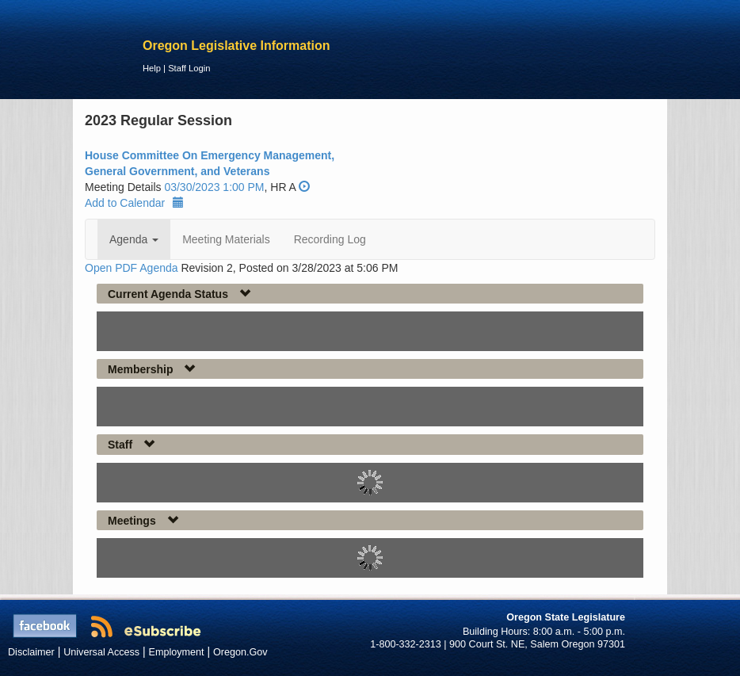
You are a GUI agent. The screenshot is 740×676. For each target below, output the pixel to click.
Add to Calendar (134, 203)
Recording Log (330, 239)
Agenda (133, 239)
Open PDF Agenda (131, 268)
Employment (176, 652)
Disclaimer (31, 652)
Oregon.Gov (240, 652)
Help (152, 68)
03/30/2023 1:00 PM (214, 187)
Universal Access (101, 652)
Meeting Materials (226, 239)
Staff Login (189, 68)
